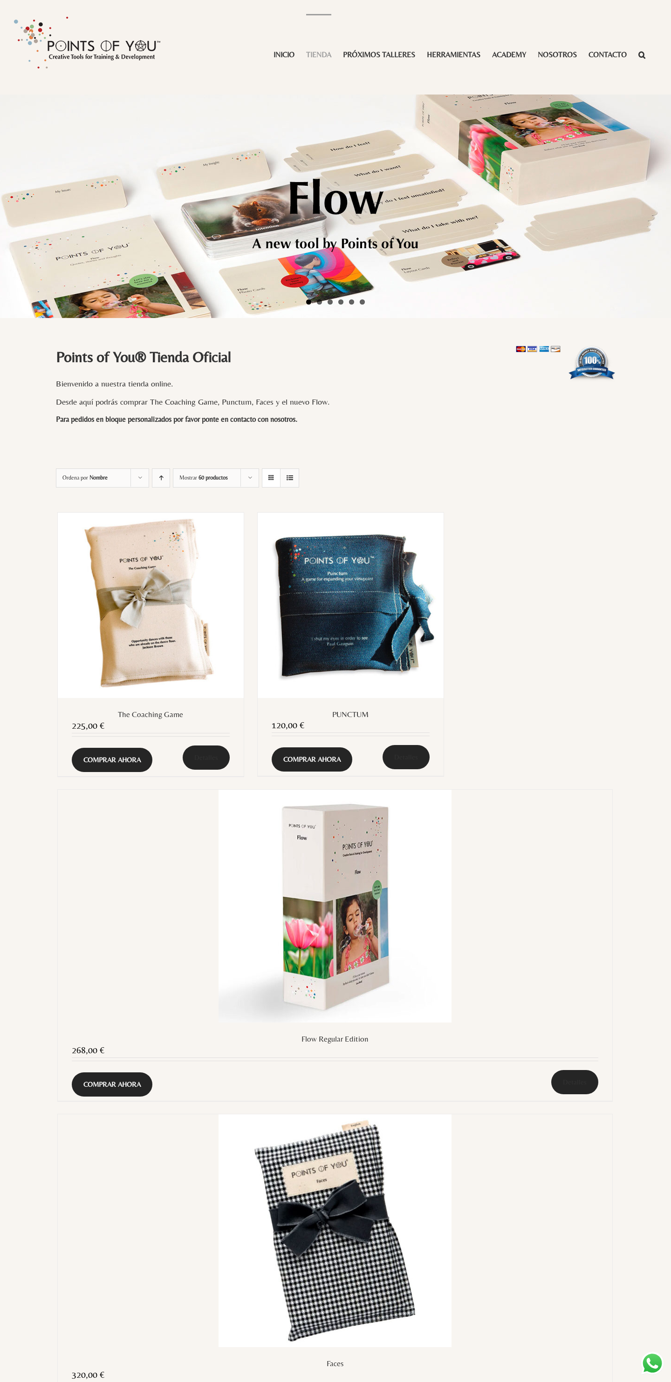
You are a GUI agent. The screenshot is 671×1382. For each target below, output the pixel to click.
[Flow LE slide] (335, 206)
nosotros (282, 419)
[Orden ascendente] (161, 478)
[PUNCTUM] (351, 605)
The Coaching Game (150, 714)
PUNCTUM (350, 714)
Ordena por (85, 477)
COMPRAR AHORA (112, 760)
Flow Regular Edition (335, 1038)
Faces (335, 1363)
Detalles (206, 757)
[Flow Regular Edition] (335, 906)
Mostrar (203, 477)
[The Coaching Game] (151, 605)
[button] (641, 54)
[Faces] (335, 1230)
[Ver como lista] (290, 478)
